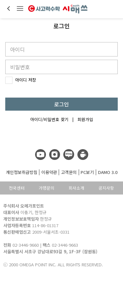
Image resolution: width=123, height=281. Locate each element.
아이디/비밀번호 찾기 (49, 119)
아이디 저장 (20, 81)
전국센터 (17, 188)
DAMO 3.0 (107, 172)
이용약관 (49, 172)
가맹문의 (46, 188)
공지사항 (106, 188)
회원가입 (85, 119)
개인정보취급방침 (21, 172)
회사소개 (76, 188)
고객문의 (69, 172)
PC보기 (87, 172)
